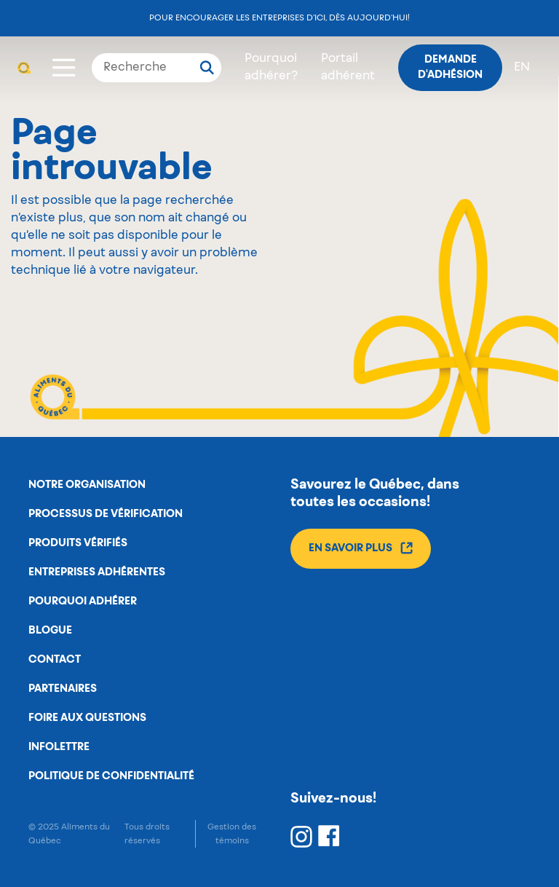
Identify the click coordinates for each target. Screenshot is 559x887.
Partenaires (62, 689)
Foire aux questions (87, 718)
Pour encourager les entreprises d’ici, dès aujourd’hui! (279, 18)
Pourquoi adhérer (82, 601)
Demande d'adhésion (450, 67)
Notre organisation (87, 485)
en (522, 68)
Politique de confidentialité (111, 776)
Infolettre (59, 747)
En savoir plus (361, 548)
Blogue (50, 631)
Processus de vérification (105, 514)
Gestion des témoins (231, 834)
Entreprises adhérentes (96, 572)
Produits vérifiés (77, 543)
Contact (54, 660)
